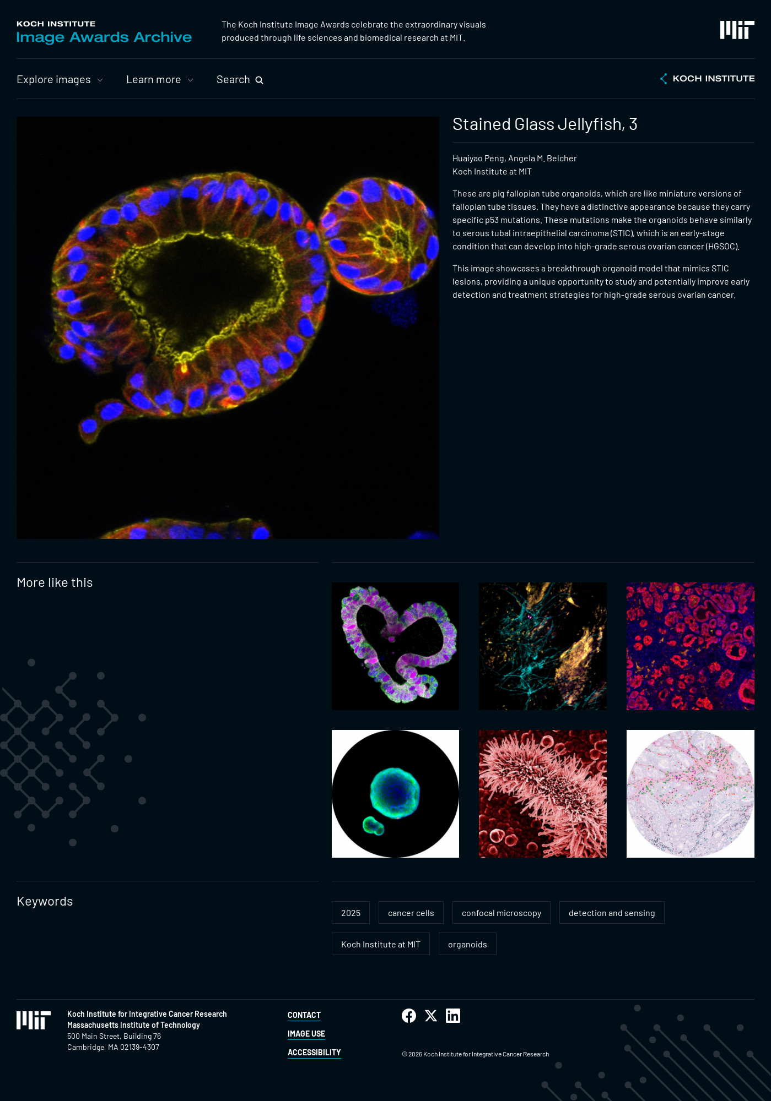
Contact (304, 1015)
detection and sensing (612, 912)
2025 (350, 912)
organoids (467, 944)
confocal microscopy (501, 912)
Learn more (153, 78)
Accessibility (314, 1052)
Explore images (54, 78)
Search (233, 78)
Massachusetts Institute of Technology (133, 1024)
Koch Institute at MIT (380, 944)
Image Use (306, 1033)
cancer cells (411, 912)
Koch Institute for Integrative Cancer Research (147, 1013)
